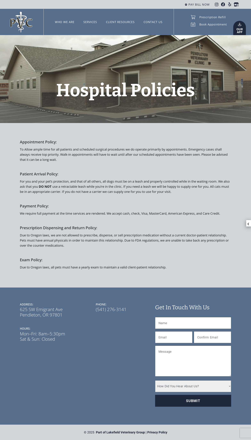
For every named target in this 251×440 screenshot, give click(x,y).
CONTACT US (153, 22)
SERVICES (90, 22)
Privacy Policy (157, 432)
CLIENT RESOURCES (120, 22)
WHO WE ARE (64, 22)
